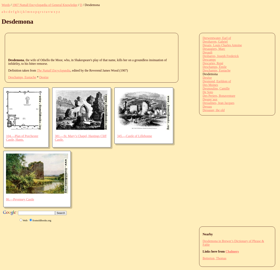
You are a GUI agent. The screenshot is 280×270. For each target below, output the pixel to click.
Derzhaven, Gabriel (215, 41)
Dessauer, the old (214, 110)
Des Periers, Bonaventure (219, 95)
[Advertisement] (81, 45)
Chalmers (232, 251)
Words (6, 5)
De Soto (208, 92)
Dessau (207, 106)
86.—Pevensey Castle (20, 199)
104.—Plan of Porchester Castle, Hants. (22, 137)
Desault (207, 52)
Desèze (44, 77)
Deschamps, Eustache (22, 77)
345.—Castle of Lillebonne (134, 136)
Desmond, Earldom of (217, 81)
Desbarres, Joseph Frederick (221, 56)
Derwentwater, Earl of (217, 38)
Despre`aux (210, 99)
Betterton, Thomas (214, 258)
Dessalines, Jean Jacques (218, 103)
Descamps (209, 59)
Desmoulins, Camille (216, 88)
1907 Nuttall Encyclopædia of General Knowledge (44, 5)
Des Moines (210, 85)
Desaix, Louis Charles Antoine (222, 45)
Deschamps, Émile (215, 67)
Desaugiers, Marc (214, 49)
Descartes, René (213, 63)
